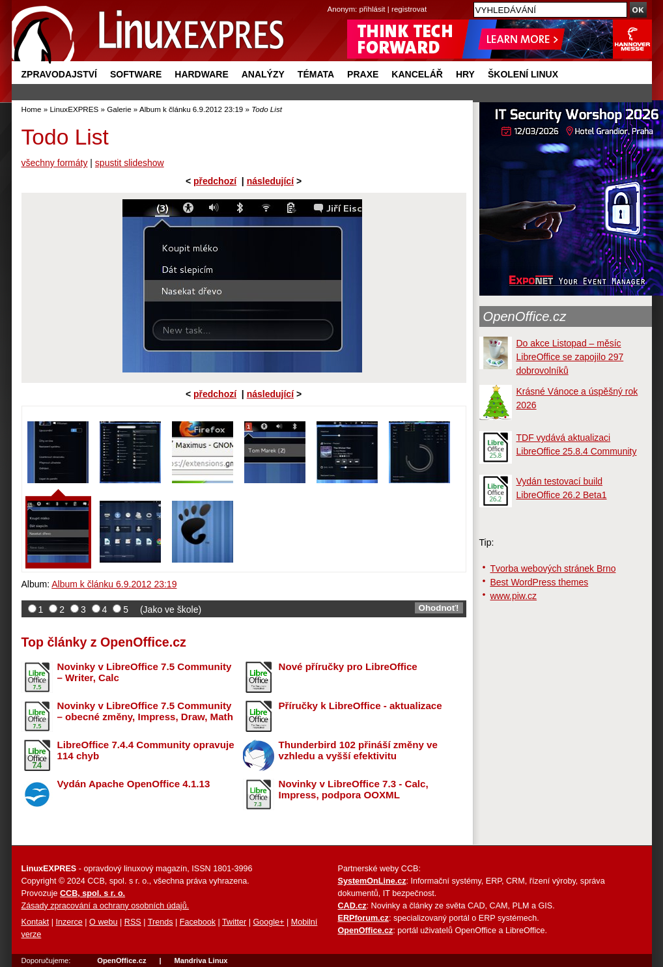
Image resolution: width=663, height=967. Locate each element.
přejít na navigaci (332, 0)
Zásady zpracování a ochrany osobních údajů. (105, 905)
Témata (316, 74)
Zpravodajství (59, 74)
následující (270, 181)
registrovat (409, 9)
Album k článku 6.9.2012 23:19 (191, 109)
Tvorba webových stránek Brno (553, 568)
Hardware (201, 74)
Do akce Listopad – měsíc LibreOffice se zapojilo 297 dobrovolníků (570, 357)
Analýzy (263, 74)
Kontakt (35, 922)
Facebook (198, 922)
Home (31, 109)
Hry (465, 74)
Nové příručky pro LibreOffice (348, 666)
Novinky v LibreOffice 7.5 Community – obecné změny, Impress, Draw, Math (145, 711)
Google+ (268, 922)
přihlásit (373, 9)
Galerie (119, 109)
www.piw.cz (513, 596)
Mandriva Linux (200, 960)
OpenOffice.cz (525, 316)
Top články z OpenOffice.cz (103, 642)
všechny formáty (54, 163)
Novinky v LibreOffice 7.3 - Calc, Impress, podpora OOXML (354, 789)
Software (136, 74)
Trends (160, 922)
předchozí (214, 181)
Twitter (234, 922)
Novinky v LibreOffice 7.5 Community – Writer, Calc (144, 672)
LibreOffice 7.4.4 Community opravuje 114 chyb (145, 750)
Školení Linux (523, 74)
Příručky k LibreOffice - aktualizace (360, 705)
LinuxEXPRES (73, 109)
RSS (132, 922)
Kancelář (417, 74)
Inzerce (69, 922)
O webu (103, 922)
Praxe (362, 74)
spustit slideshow (129, 163)
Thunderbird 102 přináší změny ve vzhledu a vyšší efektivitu (358, 750)
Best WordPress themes (539, 582)
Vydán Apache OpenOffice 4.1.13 (133, 783)
